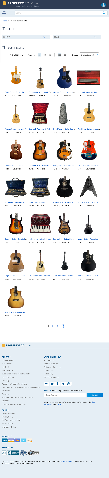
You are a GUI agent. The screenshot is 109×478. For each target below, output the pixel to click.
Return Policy (7, 423)
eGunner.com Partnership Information (17, 397)
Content (2, 34)
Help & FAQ (48, 374)
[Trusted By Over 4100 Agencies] (24, 453)
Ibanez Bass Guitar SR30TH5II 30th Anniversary (72, 239)
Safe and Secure (51, 363)
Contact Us (48, 370)
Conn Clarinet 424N (37, 202)
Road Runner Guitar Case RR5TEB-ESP (68, 129)
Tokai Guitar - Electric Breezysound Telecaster (23, 92)
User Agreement (8, 413)
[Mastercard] (17, 440)
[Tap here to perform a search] (104, 12)
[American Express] (24, 440)
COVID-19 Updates (51, 377)
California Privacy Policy (11, 420)
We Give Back (7, 370)
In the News (7, 363)
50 (45, 55)
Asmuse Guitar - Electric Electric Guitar (68, 276)
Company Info (7, 360)
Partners (5, 394)
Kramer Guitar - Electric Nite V (89, 202)
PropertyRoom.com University (14, 404)
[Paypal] (5, 440)
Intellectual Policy (9, 427)
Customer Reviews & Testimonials (16, 374)
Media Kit (6, 367)
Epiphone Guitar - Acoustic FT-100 (42, 276)
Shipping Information (52, 367)
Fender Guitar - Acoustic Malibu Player (44, 165)
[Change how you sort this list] (89, 54)
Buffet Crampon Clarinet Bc (16, 202)
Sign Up (95, 395)
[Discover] (30, 440)
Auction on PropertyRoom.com (14, 384)
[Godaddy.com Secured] (34, 453)
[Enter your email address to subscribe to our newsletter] (65, 395)
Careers (5, 401)
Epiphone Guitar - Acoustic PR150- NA (20, 276)
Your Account (49, 360)
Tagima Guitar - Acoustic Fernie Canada (21, 129)
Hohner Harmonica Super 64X (90, 92)
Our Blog (5, 380)
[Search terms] (61, 13)
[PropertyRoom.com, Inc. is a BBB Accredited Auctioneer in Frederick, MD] (11, 452)
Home (4, 21)
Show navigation (4, 12)
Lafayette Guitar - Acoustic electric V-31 (69, 165)
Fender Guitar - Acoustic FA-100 (41, 92)
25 (39, 55)
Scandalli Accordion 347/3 (39, 129)
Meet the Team (8, 377)
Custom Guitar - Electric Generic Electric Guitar (23, 239)
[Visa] (11, 440)
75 (50, 55)
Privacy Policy (7, 417)
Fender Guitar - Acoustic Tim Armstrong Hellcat (23, 165)
